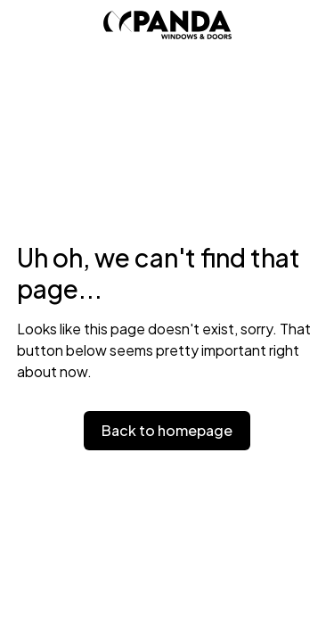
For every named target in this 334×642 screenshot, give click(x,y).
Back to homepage (167, 430)
